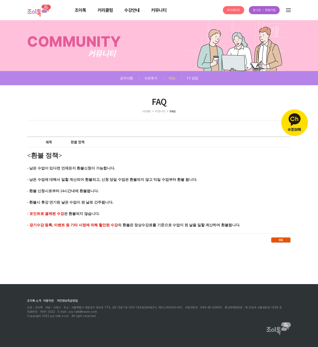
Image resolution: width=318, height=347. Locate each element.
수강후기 (150, 78)
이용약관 (48, 301)
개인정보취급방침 (67, 301)
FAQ (172, 78)
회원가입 (270, 10)
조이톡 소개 (34, 301)
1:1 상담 (192, 78)
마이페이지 (233, 10)
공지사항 (126, 78)
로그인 (257, 10)
